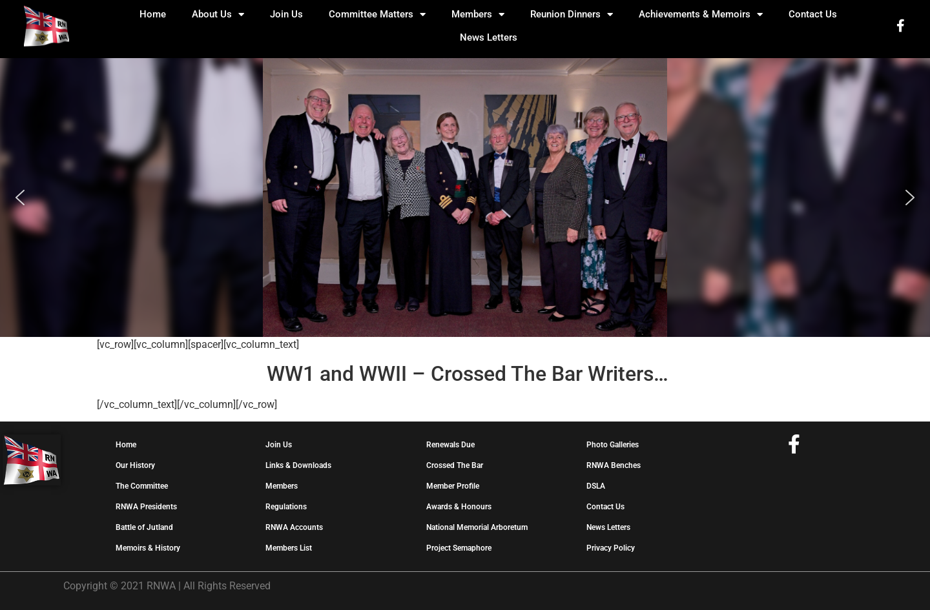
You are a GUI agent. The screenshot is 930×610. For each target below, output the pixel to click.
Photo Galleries (612, 444)
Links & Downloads (298, 465)
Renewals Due (450, 444)
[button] (20, 197)
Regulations (286, 506)
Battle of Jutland (144, 527)
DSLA (595, 486)
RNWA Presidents (146, 506)
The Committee (142, 486)
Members (477, 14)
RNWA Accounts (294, 527)
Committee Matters (377, 14)
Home (153, 14)
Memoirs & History (148, 548)
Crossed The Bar (454, 465)
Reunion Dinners (571, 14)
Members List (288, 548)
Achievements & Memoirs (701, 14)
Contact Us (813, 14)
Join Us (286, 14)
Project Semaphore (458, 548)
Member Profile (452, 486)
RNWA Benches (613, 465)
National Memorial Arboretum (477, 527)
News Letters (488, 37)
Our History (135, 465)
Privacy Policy (610, 548)
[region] (465, 197)
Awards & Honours (458, 506)
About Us (218, 14)
